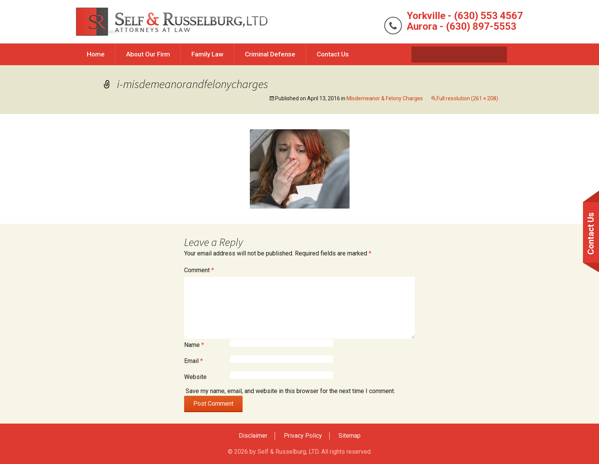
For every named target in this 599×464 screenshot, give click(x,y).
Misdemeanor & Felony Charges (384, 98)
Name (194, 344)
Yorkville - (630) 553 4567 (465, 15)
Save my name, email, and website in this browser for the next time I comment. (290, 391)
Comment (199, 270)
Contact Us (333, 54)
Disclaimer (253, 435)
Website (195, 377)
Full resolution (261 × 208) (467, 98)
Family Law (207, 54)
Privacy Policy (303, 435)
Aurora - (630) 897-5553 (461, 26)
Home (96, 54)
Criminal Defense (270, 54)
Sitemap (349, 435)
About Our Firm (148, 54)
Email (193, 360)
